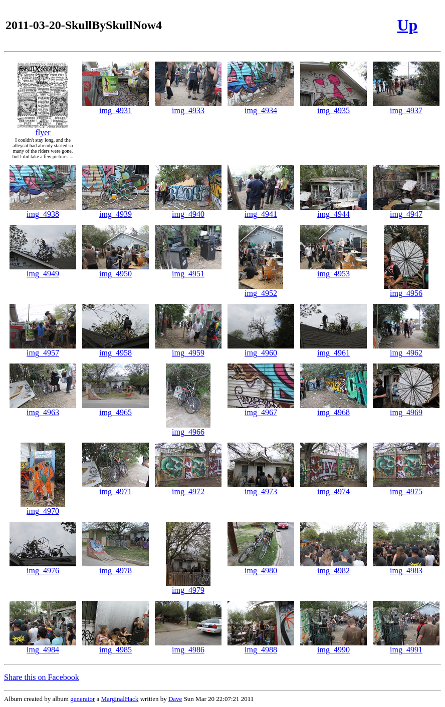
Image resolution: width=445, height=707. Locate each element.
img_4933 (188, 107)
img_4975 (406, 488)
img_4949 (43, 270)
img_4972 (188, 488)
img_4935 (333, 107)
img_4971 (115, 488)
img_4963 (43, 409)
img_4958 (115, 349)
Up (407, 25)
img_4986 (188, 646)
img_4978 (115, 567)
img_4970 (43, 507)
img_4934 (261, 107)
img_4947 (406, 210)
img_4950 (115, 270)
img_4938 (43, 210)
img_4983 (406, 567)
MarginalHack (120, 698)
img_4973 (261, 488)
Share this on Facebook (41, 677)
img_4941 (261, 210)
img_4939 (115, 210)
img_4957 (43, 349)
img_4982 (333, 567)
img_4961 (333, 349)
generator (82, 698)
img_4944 (333, 210)
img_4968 (333, 409)
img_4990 (333, 646)
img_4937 (406, 107)
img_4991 (406, 646)
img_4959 (188, 349)
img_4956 (406, 289)
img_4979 (188, 586)
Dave (175, 698)
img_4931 (115, 107)
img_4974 (333, 488)
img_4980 (261, 567)
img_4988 (261, 646)
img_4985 (115, 646)
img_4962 (406, 349)
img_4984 (43, 646)
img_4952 (261, 289)
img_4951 (188, 270)
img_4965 (115, 409)
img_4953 (333, 270)
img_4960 (261, 349)
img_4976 (43, 567)
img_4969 (406, 409)
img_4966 (188, 428)
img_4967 (261, 409)
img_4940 (188, 210)
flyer (43, 129)
